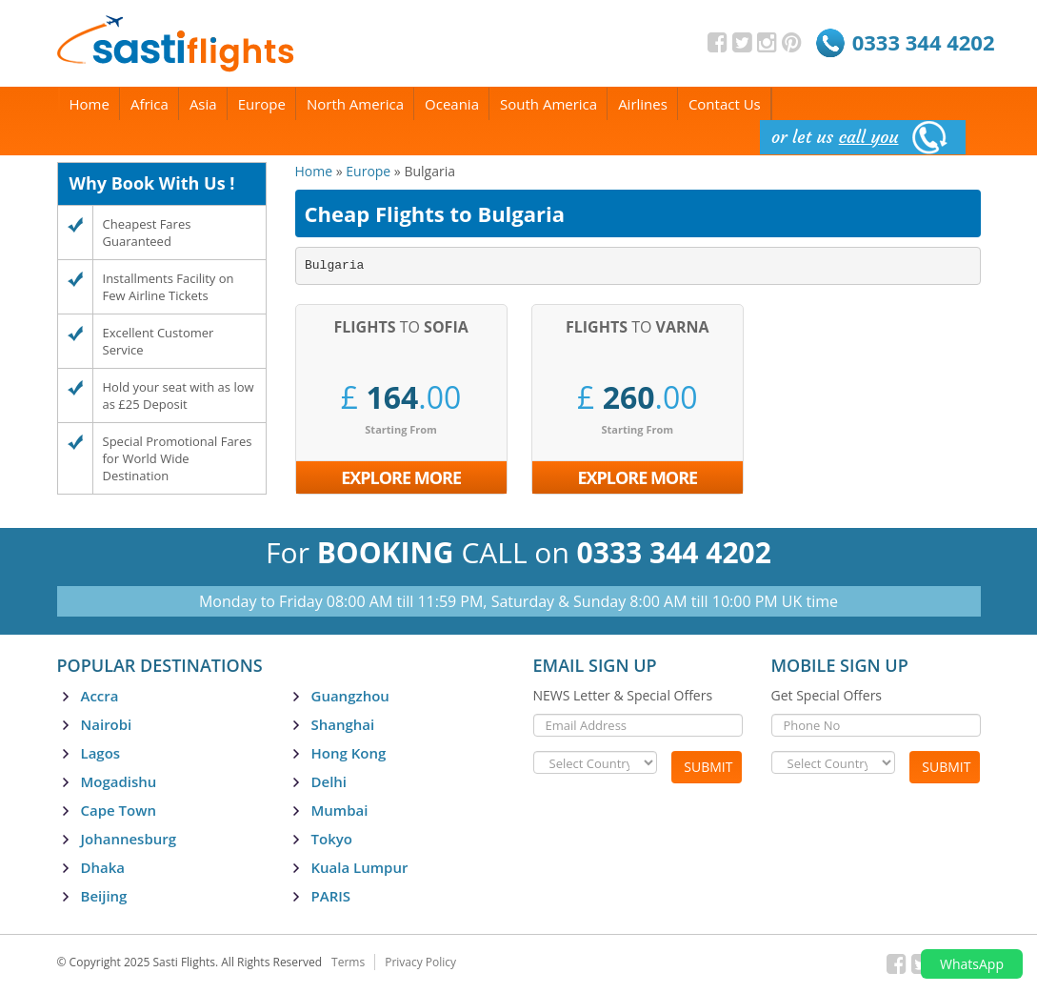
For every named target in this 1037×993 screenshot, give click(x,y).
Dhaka (103, 867)
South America (548, 103)
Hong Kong (349, 752)
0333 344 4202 (923, 42)
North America (355, 103)
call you (869, 137)
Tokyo (331, 838)
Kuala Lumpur (360, 867)
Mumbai (340, 810)
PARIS (331, 895)
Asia (203, 103)
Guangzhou (350, 695)
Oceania (452, 103)
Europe (262, 103)
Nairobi (106, 724)
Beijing (104, 895)
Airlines (643, 103)
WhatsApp (972, 964)
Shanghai (343, 724)
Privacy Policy (420, 962)
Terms (348, 962)
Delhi (329, 781)
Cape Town (118, 810)
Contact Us (724, 103)
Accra (100, 695)
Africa (149, 103)
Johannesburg (129, 838)
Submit (708, 767)
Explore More (401, 477)
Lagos (101, 752)
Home (90, 103)
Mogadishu (119, 781)
